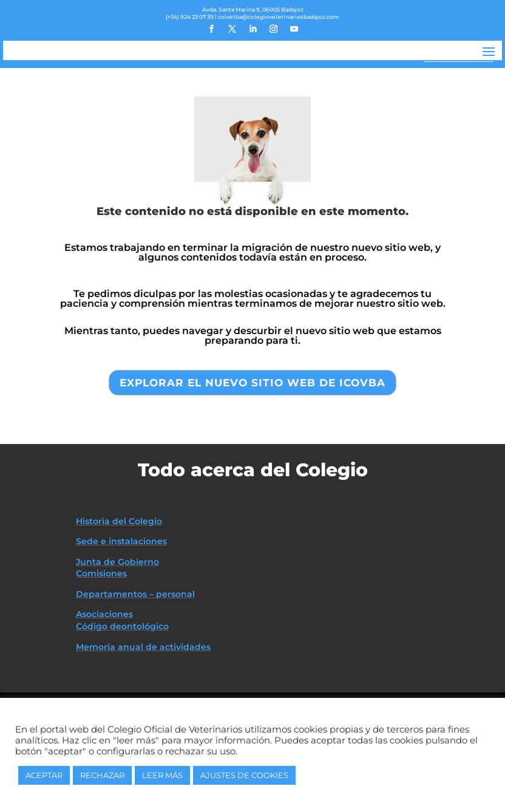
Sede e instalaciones (121, 590)
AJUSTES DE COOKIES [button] (244, 775)
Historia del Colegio (119, 569)
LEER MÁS (162, 775)
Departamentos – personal (135, 643)
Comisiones (101, 622)
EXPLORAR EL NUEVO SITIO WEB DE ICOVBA (252, 431)
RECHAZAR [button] (102, 775)
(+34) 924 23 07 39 (190, 16)
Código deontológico (122, 675)
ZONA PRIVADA (459, 53)
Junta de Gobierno (117, 611)
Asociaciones (104, 663)
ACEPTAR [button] (44, 775)
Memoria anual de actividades (143, 696)
